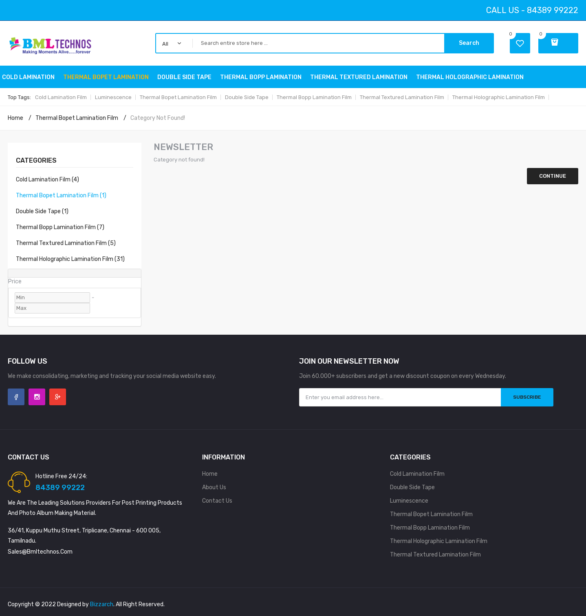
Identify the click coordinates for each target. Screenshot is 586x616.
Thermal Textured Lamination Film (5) (66, 243)
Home (15, 118)
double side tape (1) (42, 211)
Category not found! (157, 118)
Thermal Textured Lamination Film (402, 97)
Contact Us (217, 500)
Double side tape (247, 97)
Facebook (16, 397)
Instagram (37, 397)
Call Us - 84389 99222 (532, 10)
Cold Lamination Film (61, 97)
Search (469, 43)
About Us (214, 487)
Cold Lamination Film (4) (47, 179)
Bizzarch (101, 604)
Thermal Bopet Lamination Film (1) (61, 195)
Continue (552, 176)
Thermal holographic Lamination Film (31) (70, 259)
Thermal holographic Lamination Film (498, 97)
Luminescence (113, 97)
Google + (57, 397)
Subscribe (527, 397)
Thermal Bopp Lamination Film (314, 97)
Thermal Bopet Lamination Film (178, 97)
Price (15, 281)
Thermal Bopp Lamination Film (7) (60, 227)
